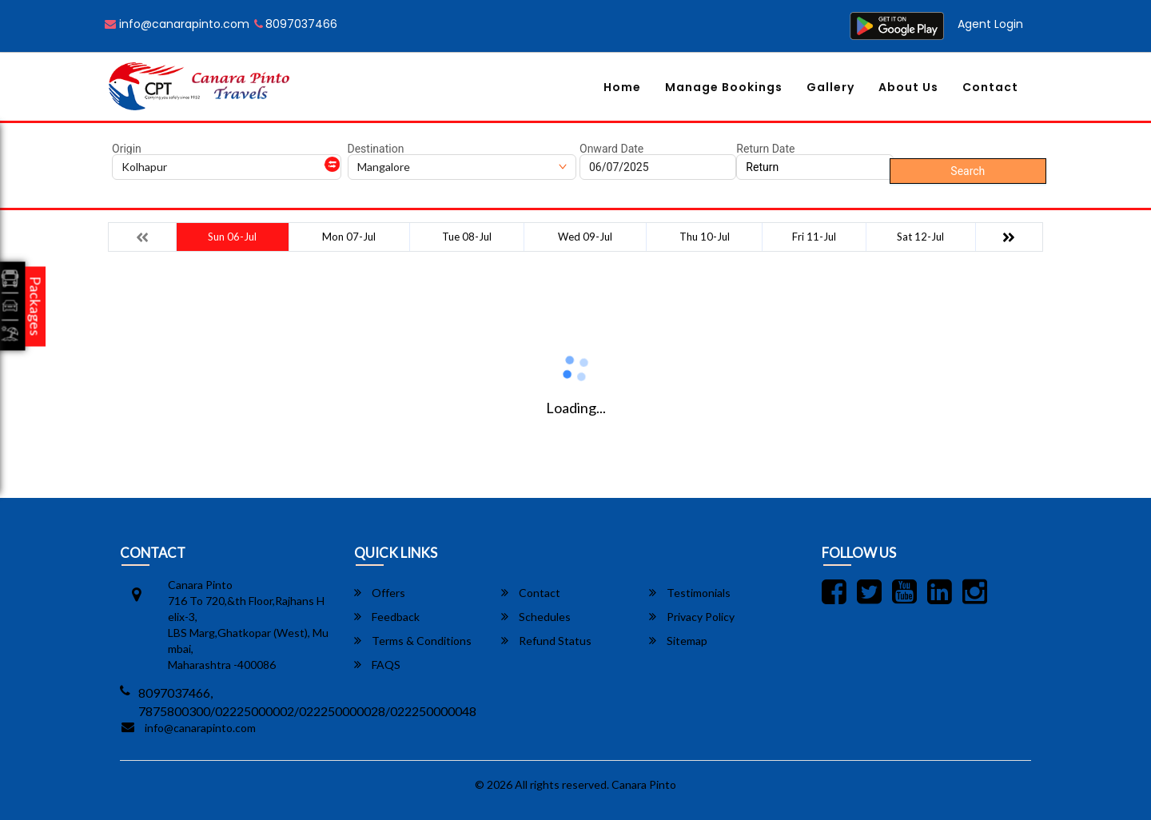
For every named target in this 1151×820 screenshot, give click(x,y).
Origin (126, 148)
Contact (990, 87)
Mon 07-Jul (349, 236)
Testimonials (690, 592)
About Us (908, 87)
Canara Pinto (643, 784)
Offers (379, 592)
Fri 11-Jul (814, 236)
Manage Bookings (724, 87)
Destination (376, 148)
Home (622, 87)
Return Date (765, 148)
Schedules (536, 616)
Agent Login (990, 24)
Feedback (387, 616)
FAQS (377, 664)
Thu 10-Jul (704, 236)
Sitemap (678, 640)
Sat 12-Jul (920, 236)
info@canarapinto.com (177, 24)
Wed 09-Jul (585, 236)
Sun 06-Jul (232, 236)
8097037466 (295, 24)
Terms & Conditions (413, 640)
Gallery (830, 87)
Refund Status (546, 640)
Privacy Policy (692, 616)
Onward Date (611, 148)
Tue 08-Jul (467, 236)
